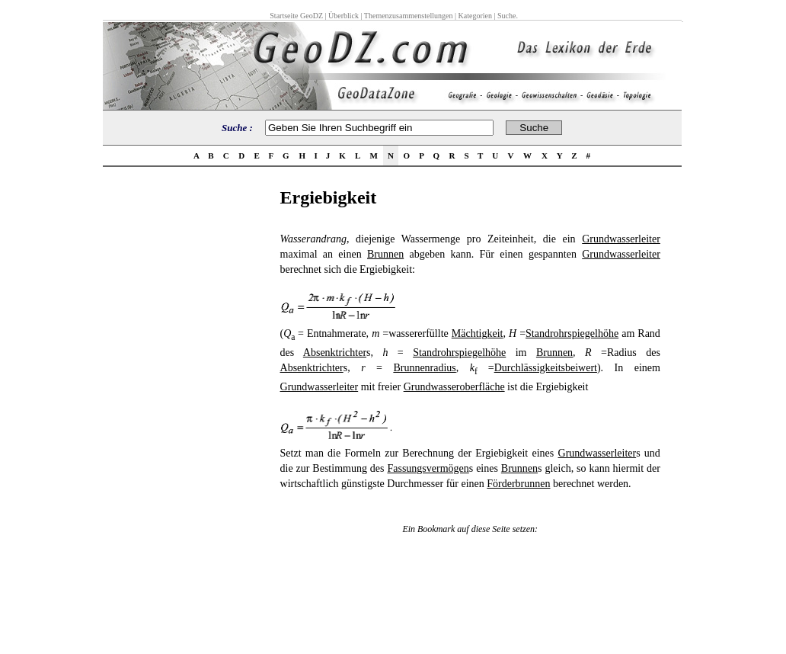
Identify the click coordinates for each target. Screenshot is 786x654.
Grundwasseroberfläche (454, 387)
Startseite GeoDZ (296, 15)
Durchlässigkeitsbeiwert (545, 367)
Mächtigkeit (477, 333)
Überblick (343, 15)
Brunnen (385, 254)
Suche (506, 15)
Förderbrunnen (518, 483)
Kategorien (475, 15)
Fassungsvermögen (427, 468)
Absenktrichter (334, 352)
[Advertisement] (187, 416)
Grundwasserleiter (621, 239)
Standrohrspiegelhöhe (572, 333)
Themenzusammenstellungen (408, 15)
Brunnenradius (424, 367)
